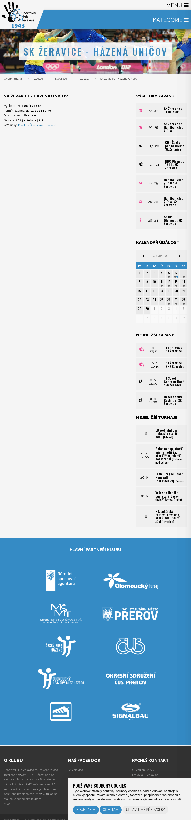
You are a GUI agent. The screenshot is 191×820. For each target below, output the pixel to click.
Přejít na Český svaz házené (38, 125)
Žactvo (38, 78)
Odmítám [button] (110, 810)
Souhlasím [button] (85, 810)
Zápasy (84, 78)
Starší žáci (61, 78)
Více (7, 803)
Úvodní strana (13, 78)
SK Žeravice (75, 770)
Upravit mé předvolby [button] (145, 810)
